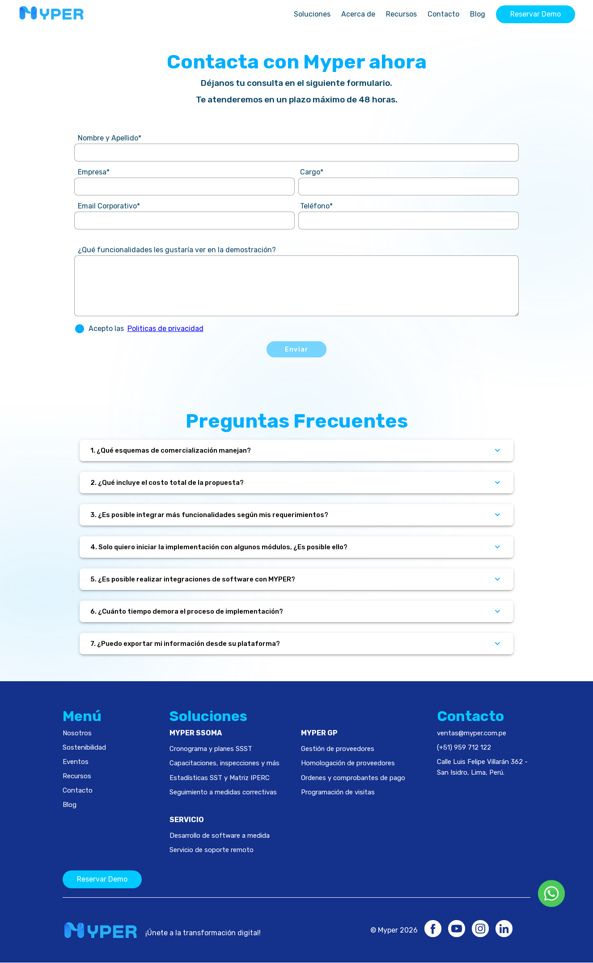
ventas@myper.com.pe (471, 733)
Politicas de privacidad (165, 328)
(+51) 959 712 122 (464, 747)
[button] (79, 328)
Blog (477, 14)
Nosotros (77, 733)
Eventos (76, 762)
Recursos (401, 14)
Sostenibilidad (84, 747)
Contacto (443, 14)
